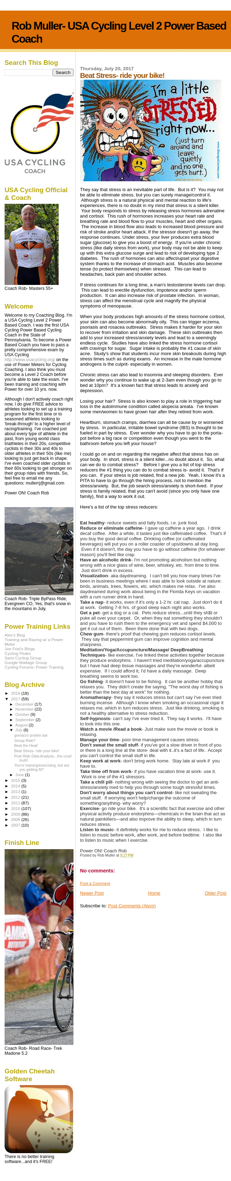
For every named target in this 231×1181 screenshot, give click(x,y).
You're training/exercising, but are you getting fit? (41, 767)
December (25, 704)
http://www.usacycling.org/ (30, 359)
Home (154, 893)
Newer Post (92, 893)
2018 (16, 693)
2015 (16, 780)
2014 (16, 786)
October (23, 714)
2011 (16, 802)
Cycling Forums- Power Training (34, 667)
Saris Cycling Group (23, 658)
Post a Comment (95, 883)
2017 (16, 698)
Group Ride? (24, 740)
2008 (16, 819)
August (22, 725)
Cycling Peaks (18, 653)
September (26, 720)
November (25, 709)
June (20, 775)
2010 (16, 808)
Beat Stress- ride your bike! (36, 751)
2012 (16, 797)
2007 (16, 825)
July (20, 730)
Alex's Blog (15, 635)
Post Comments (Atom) (132, 905)
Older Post (215, 893)
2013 (16, 791)
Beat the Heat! (26, 745)
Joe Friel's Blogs (20, 648)
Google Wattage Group (26, 662)
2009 (16, 814)
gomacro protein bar (31, 735)
